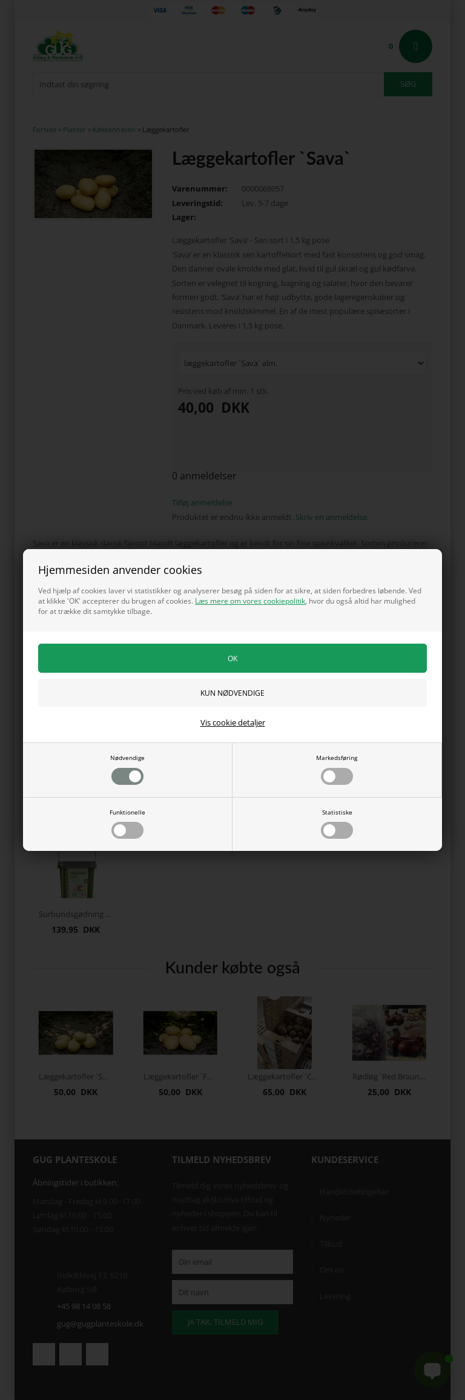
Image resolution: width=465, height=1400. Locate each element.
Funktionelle (127, 823)
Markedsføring (336, 769)
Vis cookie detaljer (232, 722)
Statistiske (337, 823)
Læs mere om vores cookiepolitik (250, 601)
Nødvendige (127, 769)
